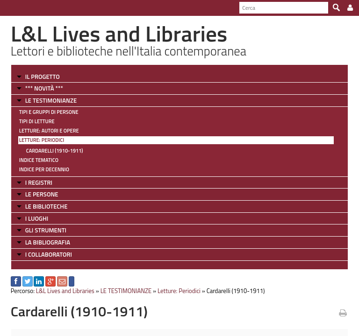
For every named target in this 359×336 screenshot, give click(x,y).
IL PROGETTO (42, 76)
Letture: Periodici (41, 140)
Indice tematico (38, 160)
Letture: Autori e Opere (49, 130)
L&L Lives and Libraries (65, 290)
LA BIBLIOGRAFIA (47, 242)
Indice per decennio (44, 169)
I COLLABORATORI (48, 254)
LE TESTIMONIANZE (51, 100)
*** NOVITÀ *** (44, 88)
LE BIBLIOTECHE (46, 206)
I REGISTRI (38, 182)
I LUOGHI (37, 218)
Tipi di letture (37, 121)
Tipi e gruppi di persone (49, 112)
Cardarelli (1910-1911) (54, 150)
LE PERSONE (41, 194)
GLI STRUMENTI (45, 230)
